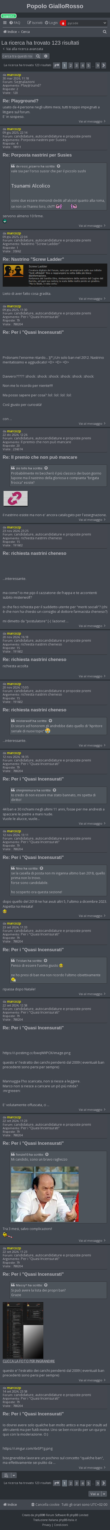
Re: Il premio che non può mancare (40, 457)
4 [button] (82, 65)
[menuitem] (14, 23)
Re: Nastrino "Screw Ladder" (33, 259)
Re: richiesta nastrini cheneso (34, 553)
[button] (57, 65)
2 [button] (71, 65)
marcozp (14, 74)
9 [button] (98, 65)
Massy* (21, 1285)
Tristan (21, 961)
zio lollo (21, 468)
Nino (19, 868)
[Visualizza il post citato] (58, 166)
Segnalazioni (24, 82)
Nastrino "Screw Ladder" (40, 244)
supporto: (9, 16)
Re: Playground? (20, 100)
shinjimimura (26, 790)
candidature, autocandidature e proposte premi (52, 136)
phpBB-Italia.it (68, 1520)
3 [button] (76, 65)
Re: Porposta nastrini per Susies (37, 154)
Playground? (31, 85)
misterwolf (24, 721)
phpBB (39, 1515)
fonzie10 (22, 1154)
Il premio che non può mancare (46, 442)
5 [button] (88, 65)
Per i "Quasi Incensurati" (40, 317)
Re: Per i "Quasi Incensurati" (33, 332)
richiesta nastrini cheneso (41, 538)
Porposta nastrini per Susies (43, 140)
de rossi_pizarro (28, 166)
